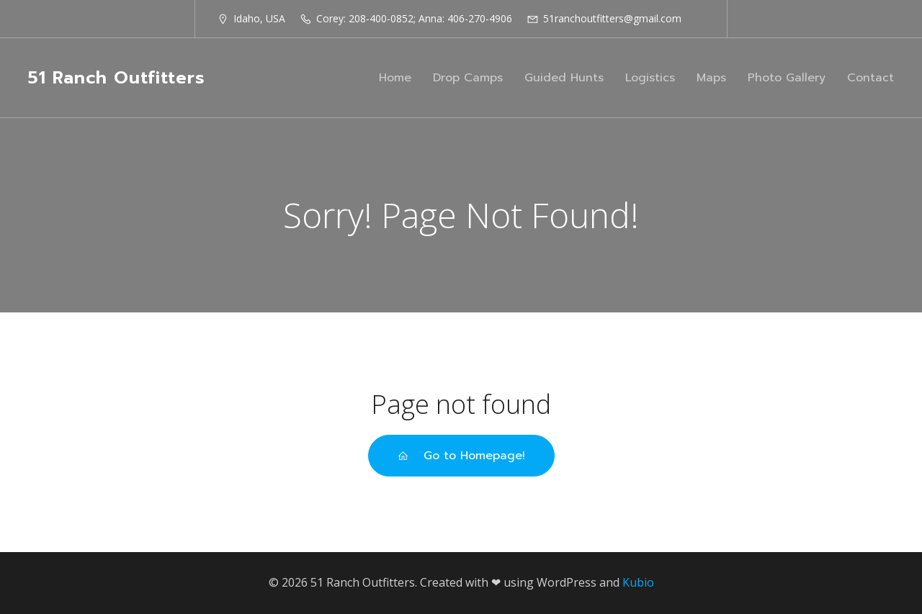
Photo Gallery (786, 77)
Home (395, 77)
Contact (870, 77)
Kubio (638, 582)
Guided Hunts (564, 77)
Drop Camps (468, 77)
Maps (711, 77)
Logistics (650, 77)
